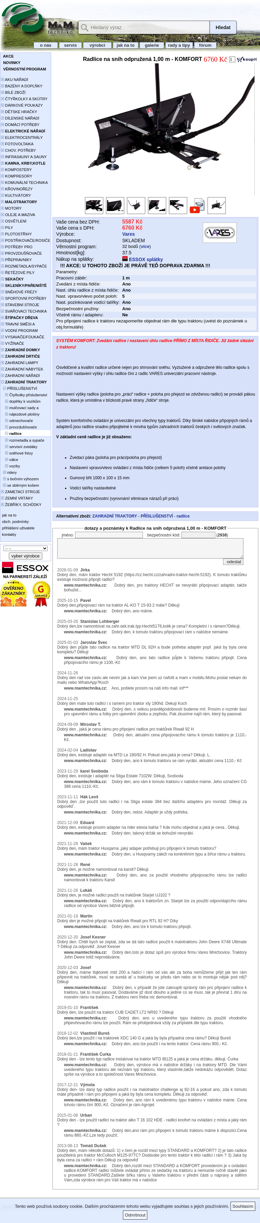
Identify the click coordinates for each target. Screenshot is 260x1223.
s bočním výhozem (20, 479)
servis (70, 45)
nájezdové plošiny (20, 414)
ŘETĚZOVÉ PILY (18, 273)
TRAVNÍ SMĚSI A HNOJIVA (18, 324)
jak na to (125, 45)
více (145, 246)
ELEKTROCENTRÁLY (22, 137)
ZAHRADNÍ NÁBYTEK (22, 369)
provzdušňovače (19, 427)
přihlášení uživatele (18, 528)
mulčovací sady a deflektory (20, 408)
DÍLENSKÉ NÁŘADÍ (20, 118)
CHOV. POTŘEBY (18, 150)
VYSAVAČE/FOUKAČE (22, 337)
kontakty (8, 534)
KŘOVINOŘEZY (17, 189)
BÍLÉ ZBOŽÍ (13, 92)
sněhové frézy (17, 453)
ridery (9, 472)
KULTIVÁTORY (16, 195)
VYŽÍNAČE (12, 343)
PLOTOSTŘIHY (16, 234)
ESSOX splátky (142, 259)
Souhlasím (243, 1206)
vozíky (10, 466)
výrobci (97, 45)
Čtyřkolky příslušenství (24, 395)
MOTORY (11, 208)
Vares (128, 234)
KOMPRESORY (16, 176)
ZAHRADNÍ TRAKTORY (114, 516)
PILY (7, 228)
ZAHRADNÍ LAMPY (19, 363)
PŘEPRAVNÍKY (16, 260)
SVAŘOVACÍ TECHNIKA (24, 311)
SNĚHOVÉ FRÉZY (19, 292)
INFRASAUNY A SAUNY (24, 157)
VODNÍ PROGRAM (19, 331)
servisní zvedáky (19, 447)
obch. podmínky (15, 522)
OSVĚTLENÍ (13, 221)
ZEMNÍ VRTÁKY (17, 498)
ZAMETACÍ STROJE (20, 492)
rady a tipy (179, 45)
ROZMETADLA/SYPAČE (24, 266)
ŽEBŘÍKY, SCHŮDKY (21, 505)
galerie (152, 45)
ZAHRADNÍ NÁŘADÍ (20, 376)
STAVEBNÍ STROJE (20, 305)
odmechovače (17, 421)
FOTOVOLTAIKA (17, 144)
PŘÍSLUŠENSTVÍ (19, 388)
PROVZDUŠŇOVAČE (21, 253)
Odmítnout (135, 1215)
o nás (46, 45)
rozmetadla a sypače (22, 440)
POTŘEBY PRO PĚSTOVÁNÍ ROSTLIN (20, 247)
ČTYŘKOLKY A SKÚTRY (24, 99)
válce (9, 460)
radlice (183, 516)
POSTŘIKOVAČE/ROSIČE (25, 240)
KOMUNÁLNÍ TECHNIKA (24, 183)
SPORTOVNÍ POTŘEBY (23, 298)
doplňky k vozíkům (21, 401)
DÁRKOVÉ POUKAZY (22, 105)
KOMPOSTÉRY (16, 170)
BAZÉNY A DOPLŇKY (22, 86)
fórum (205, 45)
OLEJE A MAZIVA (18, 215)
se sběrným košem (20, 485)
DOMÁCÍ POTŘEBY (20, 125)
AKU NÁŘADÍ (14, 80)
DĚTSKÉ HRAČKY (19, 112)
